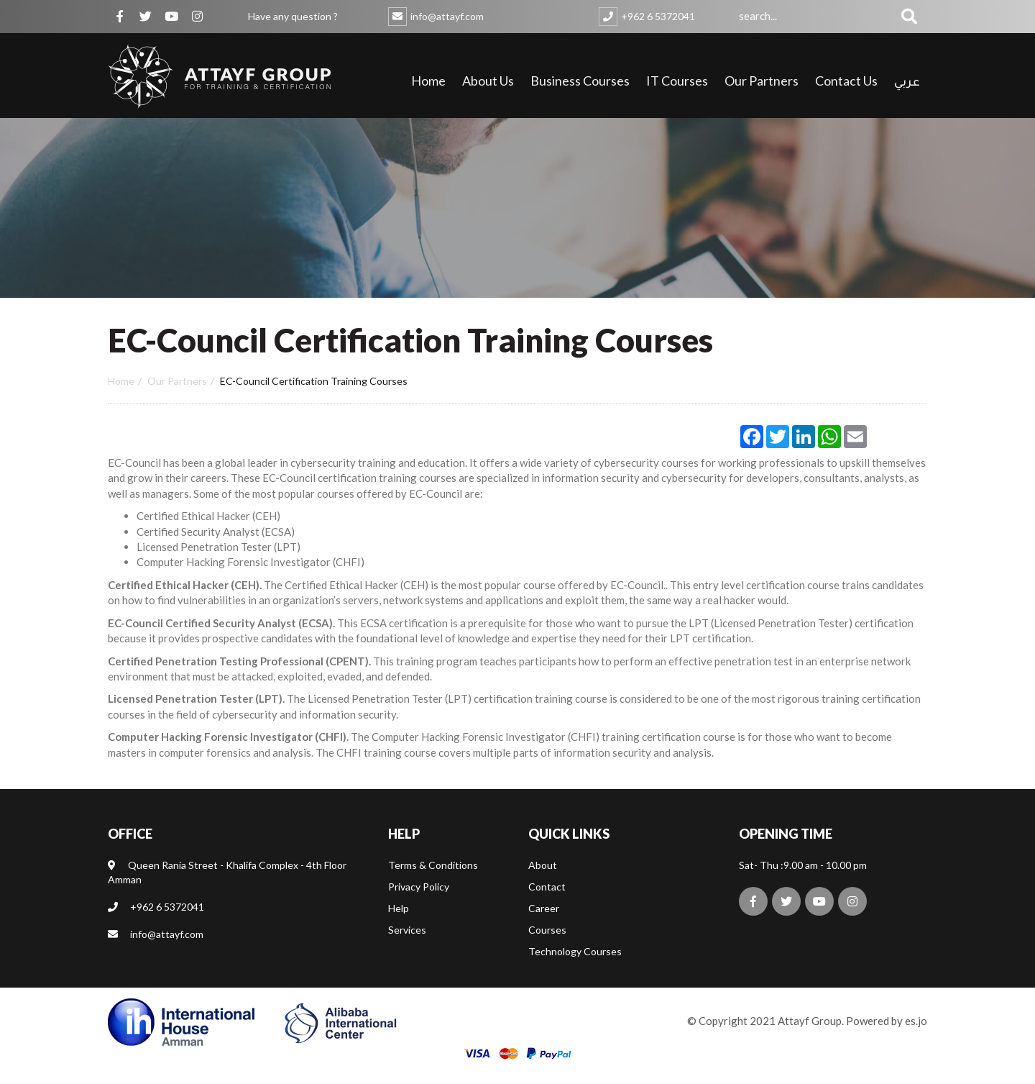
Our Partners (761, 80)
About (542, 881)
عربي (907, 83)
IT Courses (677, 80)
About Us (488, 80)
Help (398, 925)
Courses (547, 946)
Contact (547, 903)
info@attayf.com (447, 16)
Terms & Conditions (433, 881)
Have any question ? (293, 16)
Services (407, 946)
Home (428, 80)
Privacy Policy (418, 903)
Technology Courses (575, 968)
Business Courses (580, 80)
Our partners (177, 381)
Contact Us (846, 80)
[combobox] (815, 16)
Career (543, 925)
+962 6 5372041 (658, 16)
